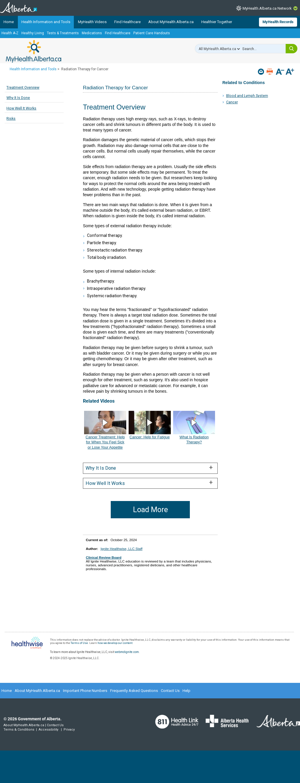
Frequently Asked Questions (134, 690)
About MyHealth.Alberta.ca (171, 22)
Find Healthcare (127, 22)
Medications (92, 33)
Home (9, 22)
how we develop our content (115, 642)
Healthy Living (32, 33)
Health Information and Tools (45, 22)
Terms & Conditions (19, 729)
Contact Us (170, 690)
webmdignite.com (127, 652)
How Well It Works (21, 108)
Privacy (69, 729)
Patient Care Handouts (151, 33)
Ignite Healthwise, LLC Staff (121, 549)
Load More (150, 509)
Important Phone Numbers (85, 690)
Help (186, 690)
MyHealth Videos (92, 22)
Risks (11, 118)
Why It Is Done (18, 97)
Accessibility (48, 729)
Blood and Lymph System (247, 95)
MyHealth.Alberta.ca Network (267, 8)
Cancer (232, 102)
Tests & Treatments (63, 33)
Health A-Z (9, 33)
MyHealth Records (278, 22)
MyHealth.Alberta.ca (33, 51)
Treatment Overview (22, 87)
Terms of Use (79, 642)
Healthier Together (216, 22)
